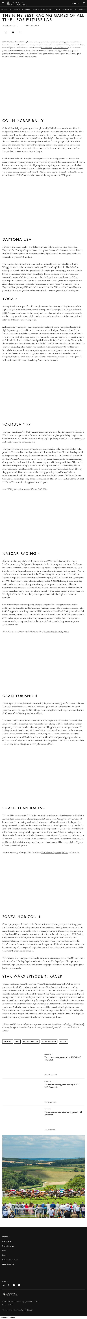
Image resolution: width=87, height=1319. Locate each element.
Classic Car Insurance (10, 1260)
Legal (3, 1305)
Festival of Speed (22, 10)
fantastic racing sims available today (55, 47)
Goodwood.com (8, 1264)
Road (4, 1250)
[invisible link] (43, 1064)
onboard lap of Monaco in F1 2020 (32, 489)
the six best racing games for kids (54, 852)
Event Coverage (8, 1246)
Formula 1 (6, 10)
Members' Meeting (64, 10)
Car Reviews (6, 1241)
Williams (60, 468)
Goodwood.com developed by (18, 1310)
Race (4, 1255)
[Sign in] (84, 3)
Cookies (10, 1305)
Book (75, 3)
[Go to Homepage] (17, 3)
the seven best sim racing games (56, 631)
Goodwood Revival (43, 10)
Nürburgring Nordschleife (30, 713)
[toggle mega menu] (3, 3)
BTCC (5, 312)
